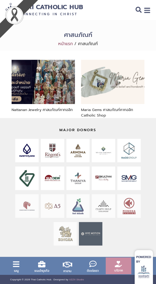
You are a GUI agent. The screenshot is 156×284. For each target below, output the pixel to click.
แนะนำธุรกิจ (41, 270)
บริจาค (118, 270)
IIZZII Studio (76, 279)
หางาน (67, 271)
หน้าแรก (65, 44)
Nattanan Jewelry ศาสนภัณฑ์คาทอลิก (42, 110)
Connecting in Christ (48, 14)
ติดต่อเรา (93, 270)
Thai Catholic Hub (50, 7)
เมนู (16, 270)
